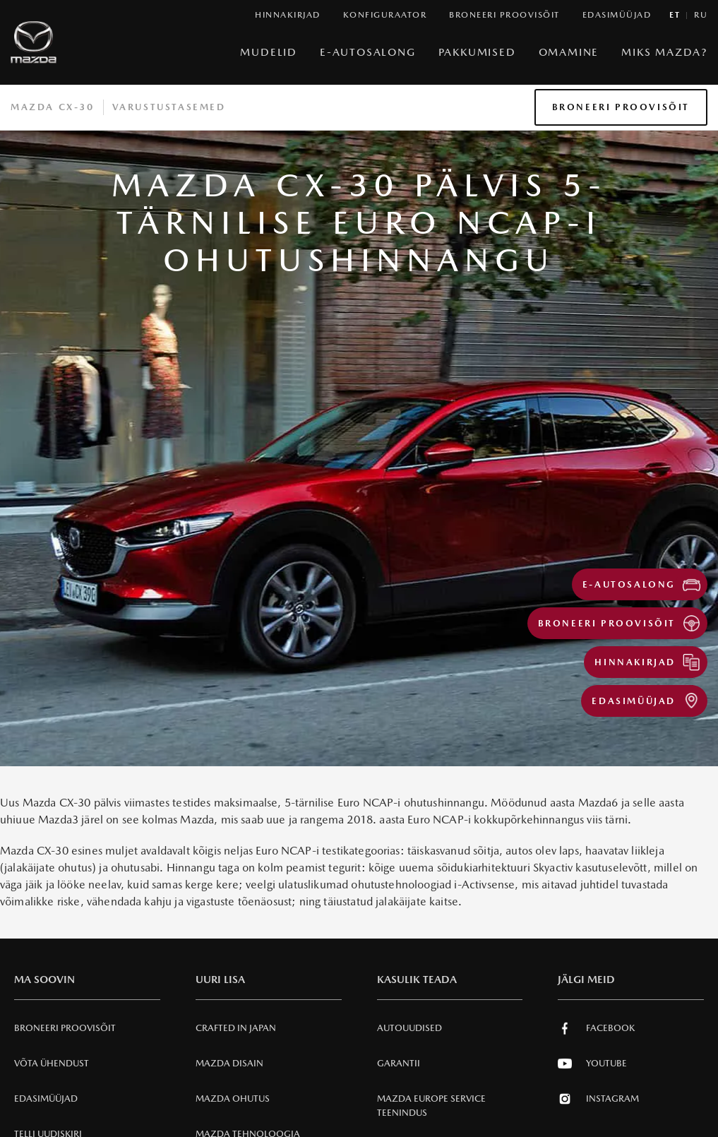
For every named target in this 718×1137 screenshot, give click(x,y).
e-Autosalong (368, 52)
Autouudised (409, 1028)
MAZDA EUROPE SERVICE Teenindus (431, 1105)
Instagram (598, 1099)
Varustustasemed (169, 107)
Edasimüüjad (46, 1098)
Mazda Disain (229, 1063)
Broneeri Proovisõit (621, 107)
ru (700, 15)
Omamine (569, 52)
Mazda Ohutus (233, 1098)
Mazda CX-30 (53, 107)
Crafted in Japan (236, 1028)
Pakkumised (477, 52)
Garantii (398, 1063)
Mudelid (268, 52)
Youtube (592, 1063)
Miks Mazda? (664, 52)
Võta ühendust (51, 1063)
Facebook (596, 1028)
